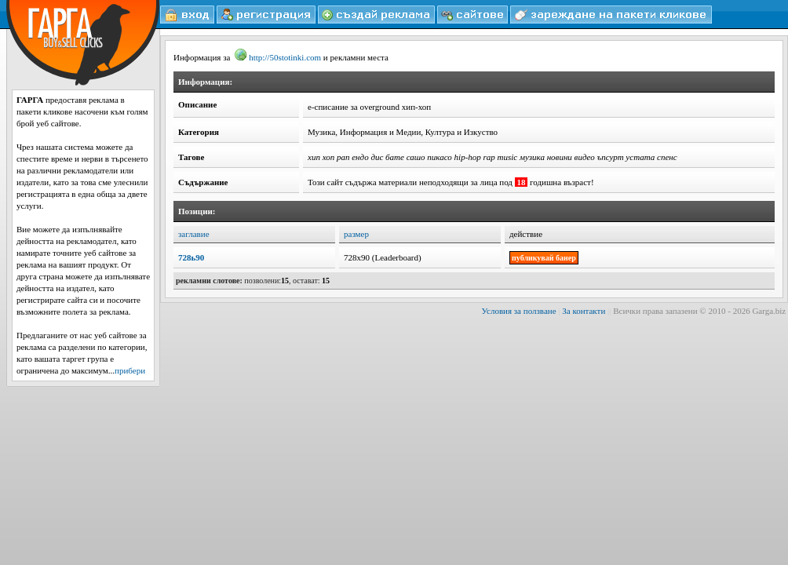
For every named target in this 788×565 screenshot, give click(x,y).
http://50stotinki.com (278, 57)
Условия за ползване (519, 310)
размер (356, 234)
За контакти (583, 310)
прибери (130, 370)
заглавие (194, 234)
